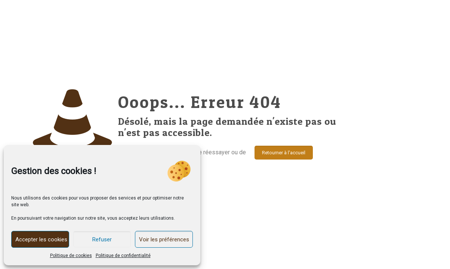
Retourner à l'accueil (283, 152)
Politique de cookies (71, 255)
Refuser (102, 239)
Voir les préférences (164, 239)
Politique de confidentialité (123, 255)
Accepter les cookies (41, 239)
